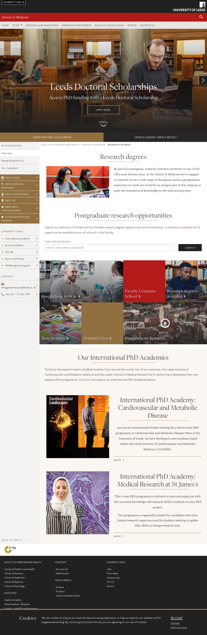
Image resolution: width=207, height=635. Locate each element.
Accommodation (12, 245)
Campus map (113, 577)
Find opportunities (58, 241)
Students (60, 591)
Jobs (109, 569)
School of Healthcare (15, 577)
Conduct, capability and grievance (21, 608)
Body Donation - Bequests (17, 604)
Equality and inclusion (109, 25)
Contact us (147, 25)
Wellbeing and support (15, 265)
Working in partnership (76, 25)
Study (16, 25)
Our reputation (9, 168)
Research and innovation (42, 25)
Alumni (110, 586)
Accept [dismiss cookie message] (176, 618)
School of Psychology (15, 586)
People (132, 25)
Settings (175, 623)
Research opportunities (11, 208)
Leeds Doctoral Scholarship (52, 137)
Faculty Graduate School (68, 595)
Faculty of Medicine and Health (60, 144)
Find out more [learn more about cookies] (179, 627)
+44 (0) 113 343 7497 (16, 294)
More (81, 281)
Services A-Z (62, 569)
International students (15, 238)
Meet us (8, 200)
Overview (6, 153)
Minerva (60, 587)
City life (7, 252)
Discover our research (12, 185)
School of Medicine (15, 17)
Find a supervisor (15, 194)
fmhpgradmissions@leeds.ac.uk (18, 285)
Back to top (10, 540)
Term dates (112, 573)
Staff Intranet (62, 573)
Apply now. (103, 81)
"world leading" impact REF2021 (155, 137)
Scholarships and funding (15, 218)
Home (5, 25)
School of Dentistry (14, 573)
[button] (201, 17)
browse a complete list (182, 227)
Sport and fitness (12, 259)
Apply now (10, 177)
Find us (110, 582)
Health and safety (13, 600)
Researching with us (12, 160)
